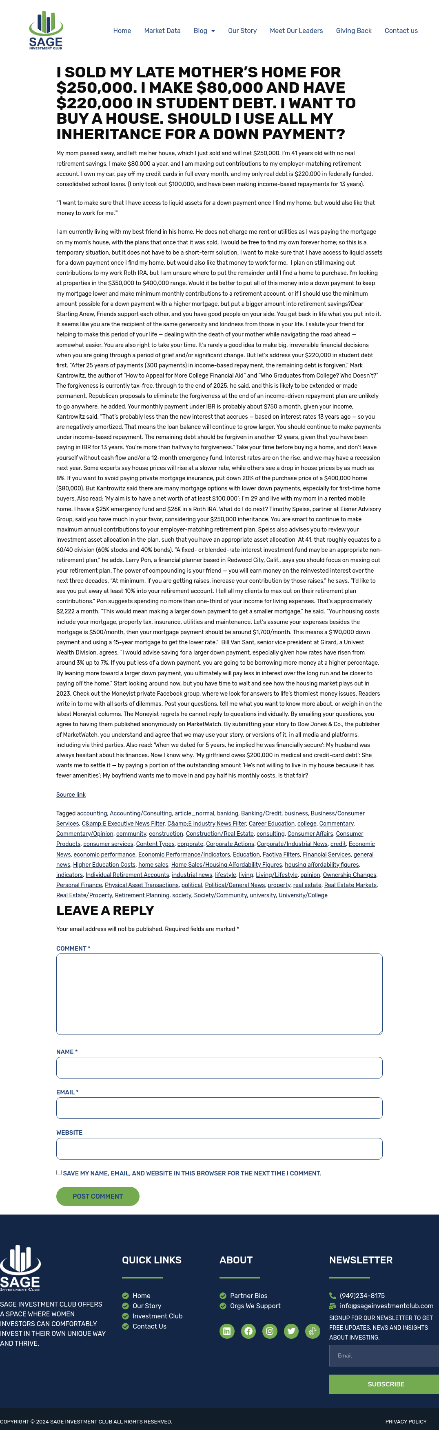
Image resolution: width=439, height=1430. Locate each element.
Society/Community (220, 895)
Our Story (242, 31)
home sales (153, 864)
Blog (204, 31)
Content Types (155, 844)
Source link (71, 794)
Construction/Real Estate (220, 833)
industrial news (192, 875)
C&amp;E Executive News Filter (123, 823)
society (181, 895)
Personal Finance (79, 885)
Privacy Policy (406, 1422)
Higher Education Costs (104, 864)
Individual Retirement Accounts (127, 875)
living (246, 875)
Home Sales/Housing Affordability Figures (226, 864)
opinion (310, 875)
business (296, 813)
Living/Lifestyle (276, 875)
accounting (92, 813)
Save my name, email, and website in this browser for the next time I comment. (192, 1173)
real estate (307, 885)
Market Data (162, 31)
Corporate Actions (230, 844)
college (307, 823)
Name (67, 1052)
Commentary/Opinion (84, 833)
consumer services (108, 844)
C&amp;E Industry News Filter (206, 823)
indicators (69, 875)
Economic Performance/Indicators (184, 854)
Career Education (272, 823)
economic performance (104, 854)
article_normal (194, 813)
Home (122, 31)
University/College (303, 895)
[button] (204, 31)
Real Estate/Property (84, 895)
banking (227, 813)
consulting (271, 833)
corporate (190, 844)
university (263, 895)
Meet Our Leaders (296, 31)
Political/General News (235, 885)
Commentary (336, 823)
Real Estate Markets (350, 885)
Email (67, 1092)
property (279, 885)
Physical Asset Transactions (142, 885)
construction (166, 833)
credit (338, 844)
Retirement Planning (142, 895)
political (192, 885)
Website (69, 1132)
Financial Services (327, 854)
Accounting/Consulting (141, 813)
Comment (73, 948)
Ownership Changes (350, 875)
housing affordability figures (322, 864)
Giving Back (354, 31)
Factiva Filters (281, 854)
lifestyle (225, 875)
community (131, 833)
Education (246, 854)
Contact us (401, 31)
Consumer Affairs (310, 833)
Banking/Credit (261, 813)
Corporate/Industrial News (292, 844)
